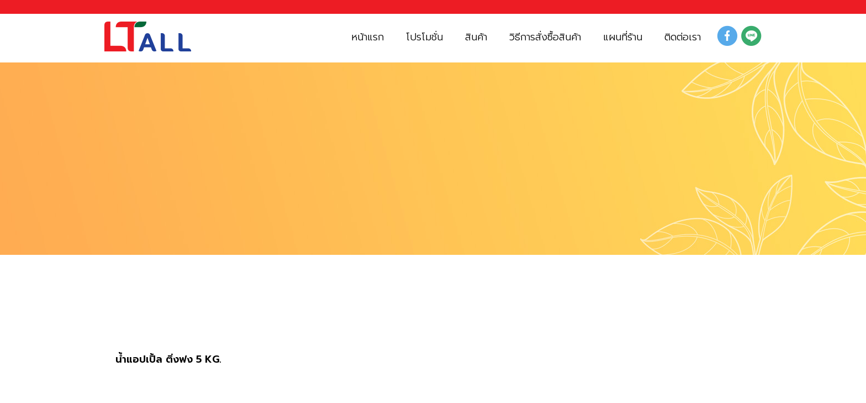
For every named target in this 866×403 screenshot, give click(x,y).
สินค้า (131, 318)
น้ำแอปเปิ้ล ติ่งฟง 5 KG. (168, 359)
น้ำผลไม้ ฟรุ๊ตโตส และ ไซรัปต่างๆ (255, 318)
